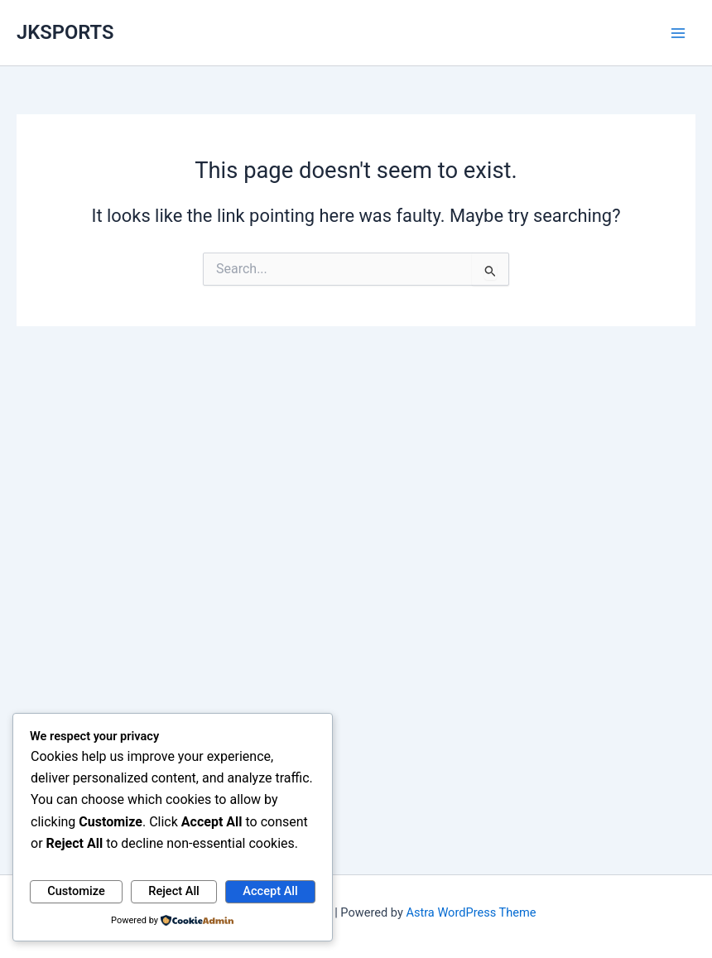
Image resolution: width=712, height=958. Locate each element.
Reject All (174, 890)
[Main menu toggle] (678, 33)
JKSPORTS (65, 32)
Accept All (270, 890)
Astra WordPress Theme (471, 912)
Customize (76, 890)
